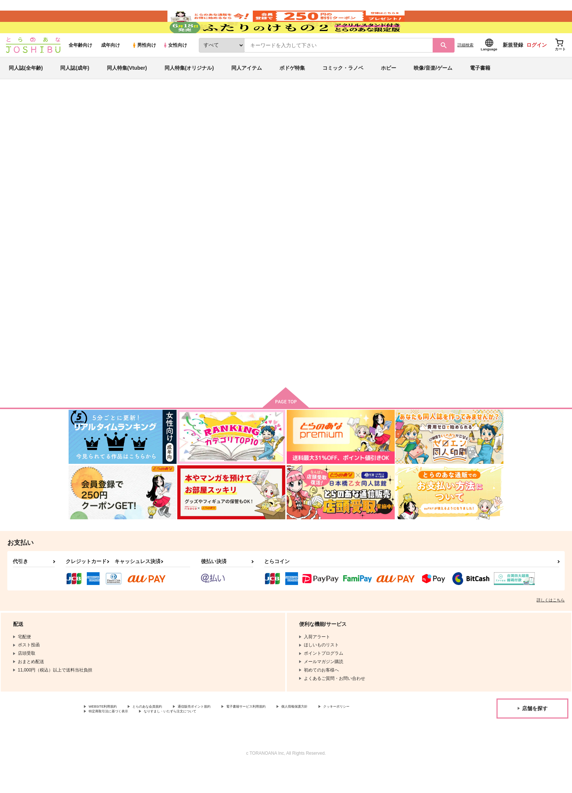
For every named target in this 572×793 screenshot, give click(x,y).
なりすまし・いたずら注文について (243, 737)
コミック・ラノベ (342, 89)
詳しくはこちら (551, 624)
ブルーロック (439, 155)
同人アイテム (246, 89)
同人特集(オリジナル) (189, 89)
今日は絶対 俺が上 (456, 327)
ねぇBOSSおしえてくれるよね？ (320, 155)
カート (200, 386)
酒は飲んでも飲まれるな (392, 327)
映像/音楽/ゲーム (433, 89)
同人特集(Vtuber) (127, 89)
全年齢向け (80, 66)
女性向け (175, 66)
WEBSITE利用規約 (107, 731)
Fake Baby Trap (386, 155)
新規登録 (513, 66)
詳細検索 (465, 66)
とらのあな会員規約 (161, 731)
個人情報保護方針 (341, 731)
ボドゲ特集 (292, 89)
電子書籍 (480, 89)
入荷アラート (394, 140)
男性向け (144, 66)
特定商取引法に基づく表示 (165, 737)
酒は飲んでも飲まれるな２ (322, 327)
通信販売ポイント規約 (218, 731)
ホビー (388, 89)
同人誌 (111, 120)
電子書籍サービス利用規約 (282, 731)
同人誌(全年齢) (26, 89)
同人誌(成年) (74, 89)
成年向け (110, 66)
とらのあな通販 (82, 120)
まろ (124, 155)
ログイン (536, 66)
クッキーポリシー (106, 737)
